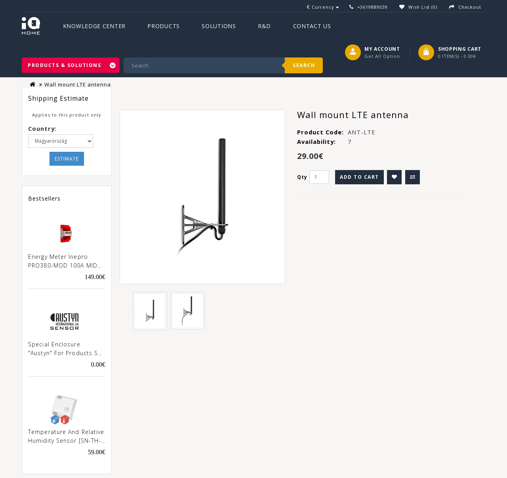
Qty (302, 177)
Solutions (219, 26)
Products (163, 26)
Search (304, 65)
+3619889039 (372, 7)
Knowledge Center (94, 26)
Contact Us (312, 26)
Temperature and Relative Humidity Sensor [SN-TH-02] (66, 436)
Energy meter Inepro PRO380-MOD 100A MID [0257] (62, 261)
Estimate (67, 158)
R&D (264, 26)
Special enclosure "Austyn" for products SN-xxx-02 (66, 349)
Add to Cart (359, 177)
